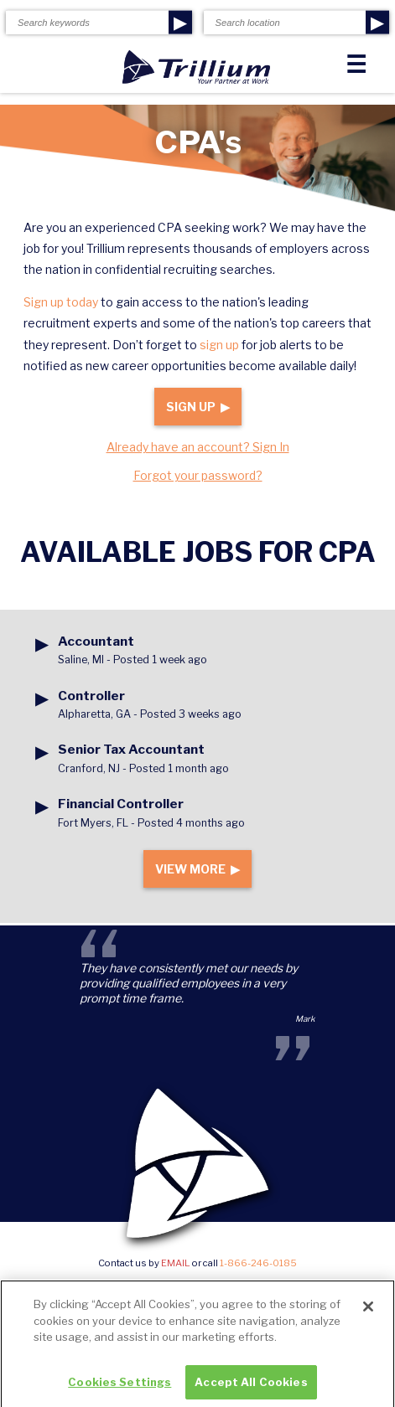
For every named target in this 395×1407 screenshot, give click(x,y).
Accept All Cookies (251, 1386)
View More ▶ (197, 869)
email (175, 1263)
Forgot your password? (197, 475)
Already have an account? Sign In (198, 447)
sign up (219, 345)
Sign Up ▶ (198, 406)
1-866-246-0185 (258, 1263)
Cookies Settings (119, 1386)
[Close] (368, 1310)
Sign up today (60, 302)
